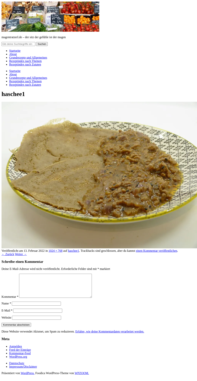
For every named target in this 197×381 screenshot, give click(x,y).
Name (6, 308)
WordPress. (28, 377)
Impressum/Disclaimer (23, 371)
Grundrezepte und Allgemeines (28, 57)
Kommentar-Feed (20, 357)
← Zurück (8, 254)
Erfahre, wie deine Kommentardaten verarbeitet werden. (109, 336)
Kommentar (10, 301)
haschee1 (73, 250)
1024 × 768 (55, 250)
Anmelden (15, 351)
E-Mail (7, 315)
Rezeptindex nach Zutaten (25, 64)
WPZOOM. (82, 377)
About (13, 54)
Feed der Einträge (20, 354)
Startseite (15, 50)
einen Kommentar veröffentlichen (156, 250)
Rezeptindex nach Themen (25, 61)
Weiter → (21, 254)
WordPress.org (18, 361)
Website (6, 322)
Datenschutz (16, 367)
